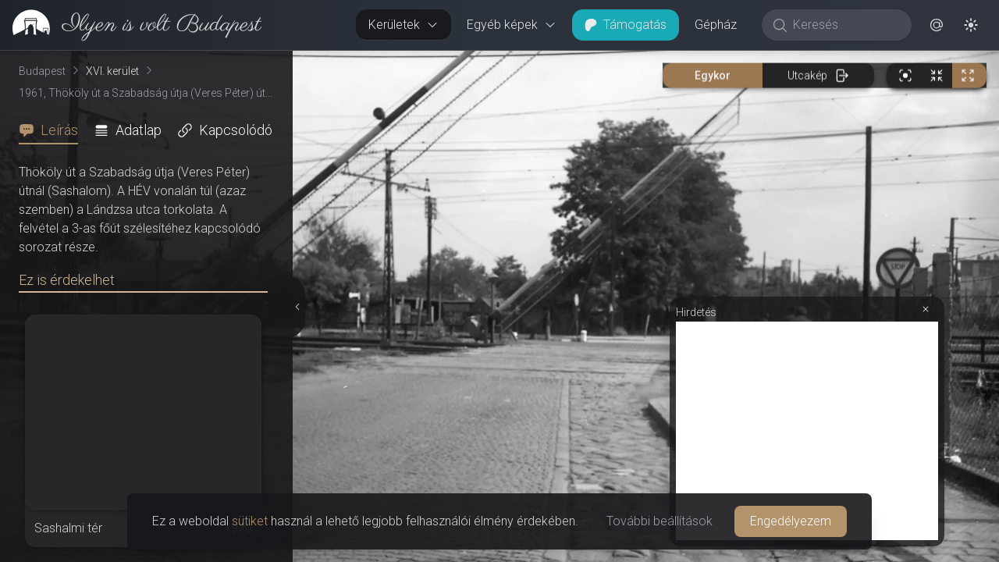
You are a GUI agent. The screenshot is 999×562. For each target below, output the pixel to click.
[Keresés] (844, 25)
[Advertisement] (807, 431)
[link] (130, 25)
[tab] (53, 130)
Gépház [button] (716, 24)
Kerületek (403, 24)
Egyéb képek (511, 24)
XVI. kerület (112, 71)
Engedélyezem (790, 521)
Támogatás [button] (626, 24)
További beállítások (659, 521)
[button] (936, 25)
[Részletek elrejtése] (295, 307)
